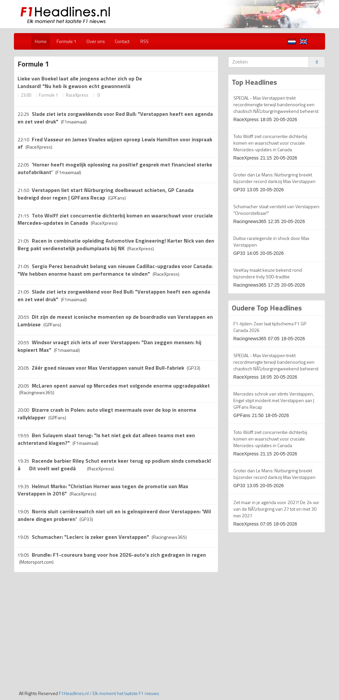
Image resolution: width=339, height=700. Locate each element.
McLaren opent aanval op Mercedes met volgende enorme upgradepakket (121, 386)
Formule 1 (66, 41)
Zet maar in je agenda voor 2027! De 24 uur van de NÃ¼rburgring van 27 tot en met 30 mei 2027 (276, 509)
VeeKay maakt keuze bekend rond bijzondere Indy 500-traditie (267, 273)
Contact (122, 41)
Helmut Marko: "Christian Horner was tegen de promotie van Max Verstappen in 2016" (103, 490)
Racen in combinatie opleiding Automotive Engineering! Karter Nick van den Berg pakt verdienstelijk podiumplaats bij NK (116, 244)
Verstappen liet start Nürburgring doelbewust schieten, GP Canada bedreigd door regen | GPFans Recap (106, 194)
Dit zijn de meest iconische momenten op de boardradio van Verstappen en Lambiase (115, 320)
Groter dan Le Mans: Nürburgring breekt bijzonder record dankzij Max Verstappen (274, 178)
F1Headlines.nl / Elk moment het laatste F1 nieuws (109, 693)
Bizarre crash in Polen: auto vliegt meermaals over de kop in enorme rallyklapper (107, 413)
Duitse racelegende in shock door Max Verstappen (271, 241)
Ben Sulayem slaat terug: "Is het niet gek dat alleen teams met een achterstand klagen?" (106, 439)
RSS (144, 41)
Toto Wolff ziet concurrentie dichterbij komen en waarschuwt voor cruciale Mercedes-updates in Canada (270, 143)
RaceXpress (77, 95)
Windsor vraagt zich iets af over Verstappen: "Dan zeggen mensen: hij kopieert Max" (109, 346)
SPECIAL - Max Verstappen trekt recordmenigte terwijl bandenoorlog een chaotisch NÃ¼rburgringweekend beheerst (275, 104)
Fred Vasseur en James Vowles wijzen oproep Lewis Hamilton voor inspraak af (115, 143)
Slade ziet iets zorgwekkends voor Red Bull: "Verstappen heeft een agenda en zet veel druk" (115, 117)
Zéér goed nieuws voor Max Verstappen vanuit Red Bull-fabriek (108, 368)
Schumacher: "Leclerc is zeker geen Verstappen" (90, 537)
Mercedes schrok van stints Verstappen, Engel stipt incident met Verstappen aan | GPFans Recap (273, 400)
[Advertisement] (69, 625)
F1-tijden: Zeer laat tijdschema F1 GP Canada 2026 (269, 327)
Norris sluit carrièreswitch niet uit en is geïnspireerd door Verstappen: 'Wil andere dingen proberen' (114, 515)
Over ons (95, 41)
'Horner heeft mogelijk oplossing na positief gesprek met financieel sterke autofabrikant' (115, 168)
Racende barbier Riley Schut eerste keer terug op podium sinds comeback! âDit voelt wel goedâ (114, 464)
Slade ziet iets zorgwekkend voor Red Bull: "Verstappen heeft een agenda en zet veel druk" (114, 295)
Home (41, 41)
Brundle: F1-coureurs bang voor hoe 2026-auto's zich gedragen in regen (119, 555)
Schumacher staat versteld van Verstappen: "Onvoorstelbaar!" (276, 209)
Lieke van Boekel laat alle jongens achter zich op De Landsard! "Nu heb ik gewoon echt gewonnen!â (80, 82)
